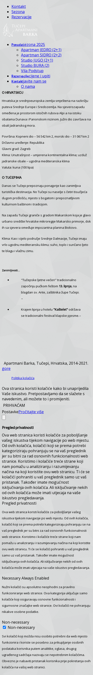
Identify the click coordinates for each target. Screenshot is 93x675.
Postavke (10, 411)
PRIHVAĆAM (14, 405)
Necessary (12, 578)
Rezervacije (21, 17)
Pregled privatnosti (19, 503)
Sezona (18, 11)
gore (6, 368)
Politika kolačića (22, 378)
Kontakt (18, 6)
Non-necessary (15, 622)
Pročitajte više (31, 411)
